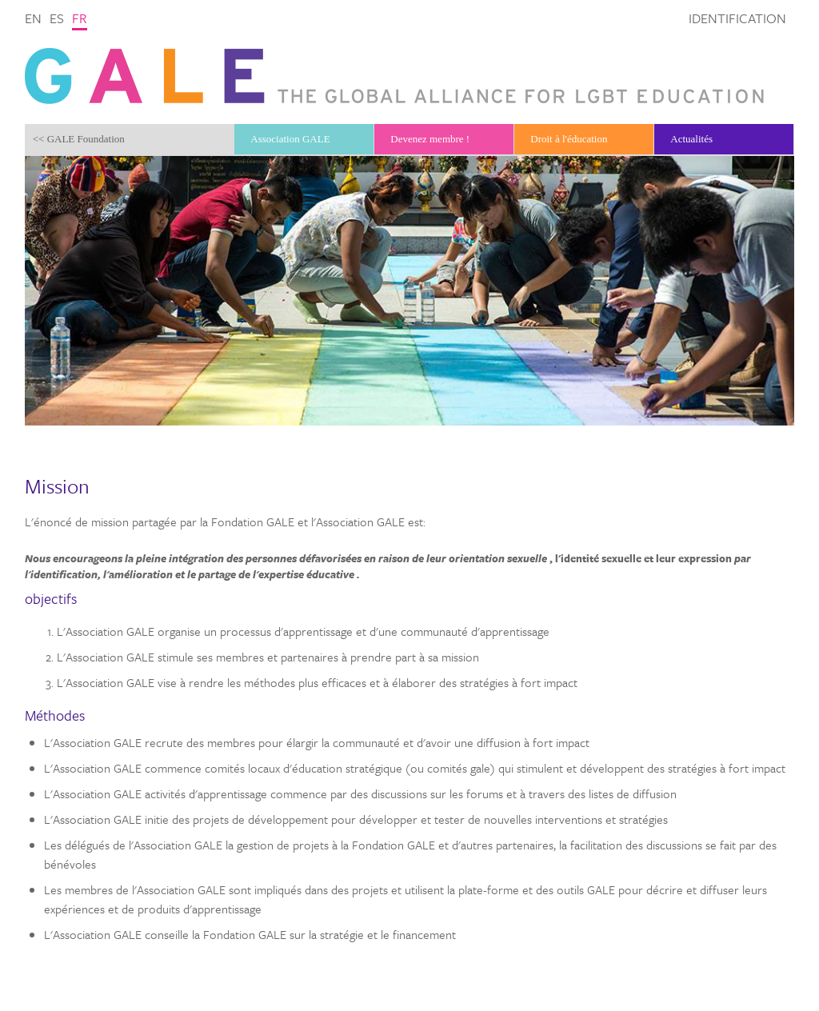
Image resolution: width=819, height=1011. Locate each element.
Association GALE (290, 139)
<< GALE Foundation (79, 139)
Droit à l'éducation (568, 139)
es (57, 18)
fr (79, 18)
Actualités (691, 139)
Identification (737, 18)
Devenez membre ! (429, 139)
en (33, 18)
